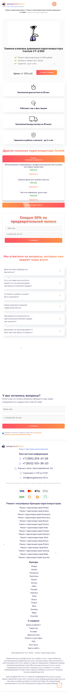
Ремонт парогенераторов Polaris (34, 544)
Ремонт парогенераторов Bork (34, 548)
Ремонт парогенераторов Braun (34, 541)
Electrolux (34, 576)
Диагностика (33, 635)
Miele (34, 613)
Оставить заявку (47, 72)
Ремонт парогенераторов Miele (34, 554)
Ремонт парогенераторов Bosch (34, 521)
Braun (34, 600)
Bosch (34, 580)
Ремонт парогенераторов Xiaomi (34, 511)
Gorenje (34, 610)
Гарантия (33, 628)
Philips (34, 566)
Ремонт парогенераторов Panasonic (34, 515)
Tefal (34, 596)
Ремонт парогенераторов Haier (34, 528)
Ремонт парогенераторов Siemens (34, 534)
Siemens (34, 593)
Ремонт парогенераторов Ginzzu (34, 524)
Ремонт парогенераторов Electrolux (34, 518)
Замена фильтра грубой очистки (33, 180)
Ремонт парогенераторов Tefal (34, 538)
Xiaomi (34, 570)
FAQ (33, 642)
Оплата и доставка (33, 638)
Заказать (33, 174)
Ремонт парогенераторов (15, 10)
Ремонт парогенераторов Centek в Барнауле (43, 10)
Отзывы (33, 632)
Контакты (33, 645)
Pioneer (34, 590)
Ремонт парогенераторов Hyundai (34, 558)
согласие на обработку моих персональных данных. (23, 433)
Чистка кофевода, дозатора (33, 192)
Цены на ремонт (33, 625)
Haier (34, 586)
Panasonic (34, 573)
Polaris (34, 603)
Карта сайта (33, 648)
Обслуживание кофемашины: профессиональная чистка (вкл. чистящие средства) (33, 166)
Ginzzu (34, 583)
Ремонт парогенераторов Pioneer (34, 531)
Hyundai (34, 616)
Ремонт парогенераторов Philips (34, 508)
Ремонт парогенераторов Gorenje (34, 551)
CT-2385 (23, 12)
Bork (34, 606)
